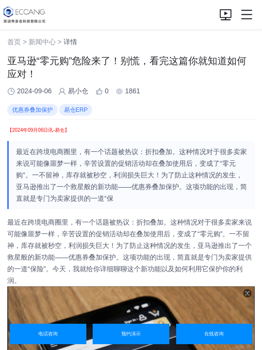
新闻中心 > (45, 42)
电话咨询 (48, 333)
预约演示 (131, 333)
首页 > (17, 42)
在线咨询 (214, 333)
